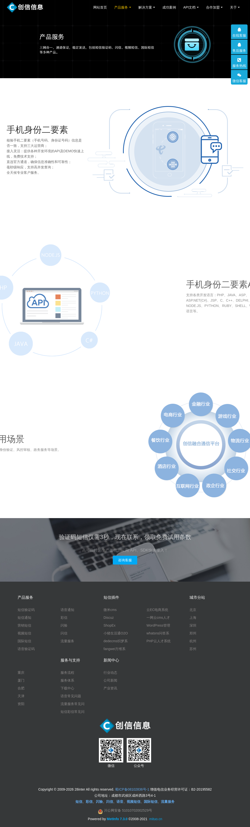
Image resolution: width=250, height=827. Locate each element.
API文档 (189, 7)
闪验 (64, 625)
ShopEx (109, 625)
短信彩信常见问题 (72, 712)
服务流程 (67, 673)
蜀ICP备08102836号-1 (132, 789)
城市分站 (197, 597)
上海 (192, 618)
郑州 (192, 633)
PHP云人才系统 (158, 641)
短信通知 (24, 618)
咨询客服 (125, 560)
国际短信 (24, 641)
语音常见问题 (71, 696)
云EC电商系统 (157, 610)
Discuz (109, 618)
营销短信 (24, 625)
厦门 (21, 680)
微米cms (110, 610)
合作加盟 (213, 7)
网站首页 (100, 7)
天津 (21, 696)
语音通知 (67, 610)
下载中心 (67, 688)
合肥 (21, 688)
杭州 (192, 641)
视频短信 (24, 633)
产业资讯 (110, 688)
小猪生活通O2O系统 (116, 633)
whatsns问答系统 (157, 633)
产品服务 (121, 7)
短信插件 (111, 597)
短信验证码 (26, 610)
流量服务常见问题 (72, 704)
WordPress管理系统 (158, 625)
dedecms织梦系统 (116, 641)
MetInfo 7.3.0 (117, 819)
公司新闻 (110, 680)
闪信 (64, 633)
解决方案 (145, 7)
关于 (233, 7)
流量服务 (67, 641)
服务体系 (67, 680)
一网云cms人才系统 (158, 618)
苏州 (192, 649)
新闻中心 (111, 660)
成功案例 (169, 7)
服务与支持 (70, 660)
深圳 (192, 625)
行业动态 (110, 673)
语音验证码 (26, 649)
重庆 (21, 673)
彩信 (64, 618)
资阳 (21, 704)
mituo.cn (155, 819)
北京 (192, 610)
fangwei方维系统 (114, 649)
